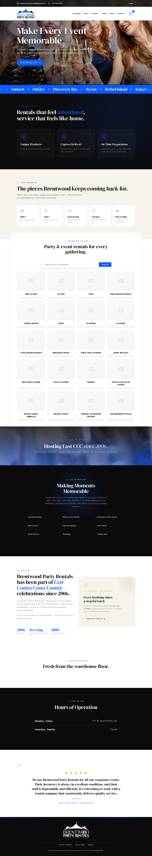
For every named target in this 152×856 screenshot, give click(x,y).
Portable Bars (102, 534)
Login (130, 3)
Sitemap (90, 845)
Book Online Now (30, 62)
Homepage (76, 13)
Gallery (104, 13)
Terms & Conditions (65, 845)
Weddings (66, 534)
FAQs (112, 13)
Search (105, 264)
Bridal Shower (33, 534)
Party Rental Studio (97, 850)
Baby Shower (33, 525)
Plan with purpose (96, 619)
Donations (121, 13)
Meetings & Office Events (107, 517)
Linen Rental (102, 525)
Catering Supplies (69, 525)
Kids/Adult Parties (35, 517)
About (86, 13)
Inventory (94, 13)
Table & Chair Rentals (71, 517)
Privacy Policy (80, 845)
